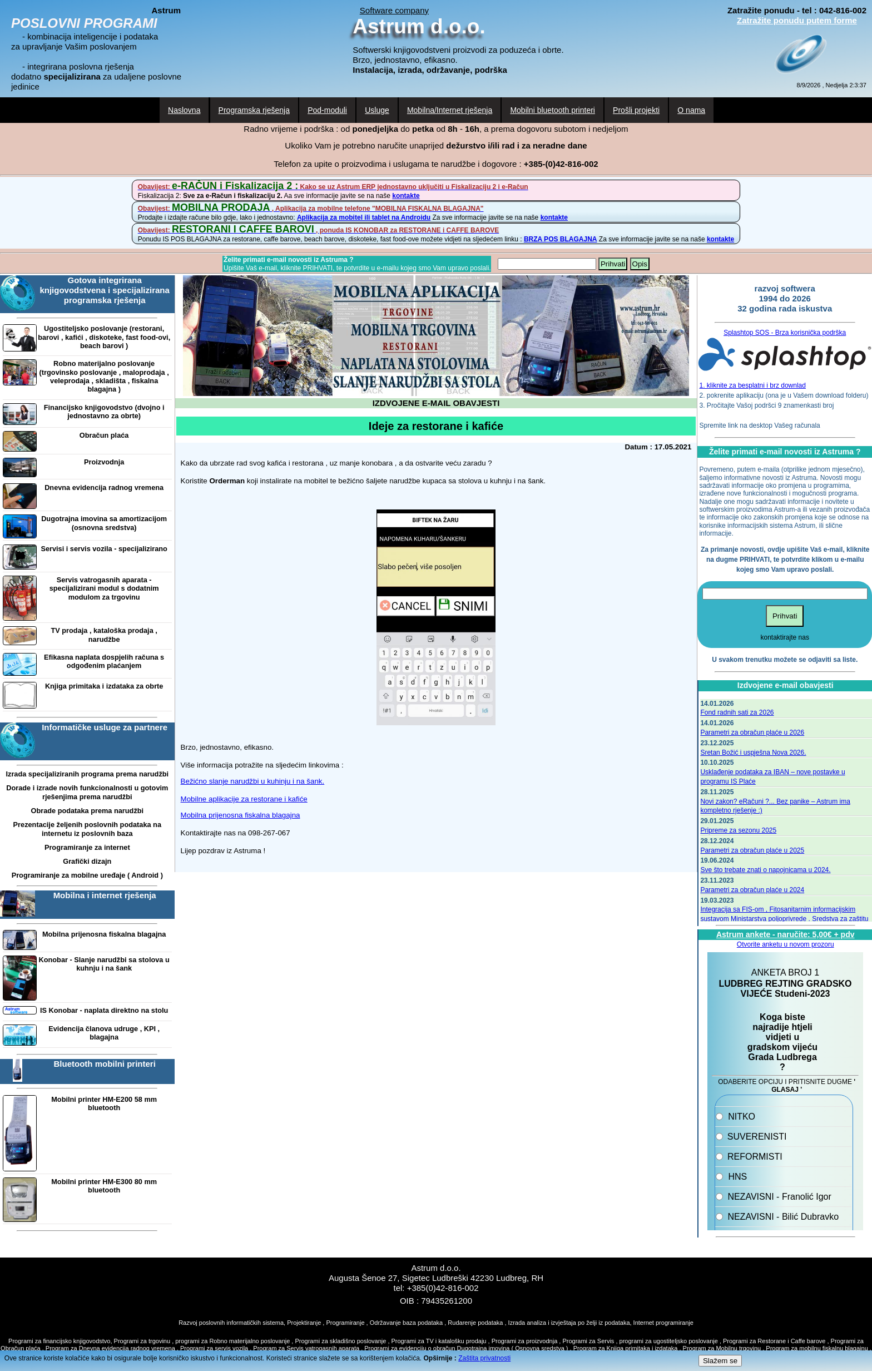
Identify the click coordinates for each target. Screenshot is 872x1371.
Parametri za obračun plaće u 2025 (752, 850)
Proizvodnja (104, 462)
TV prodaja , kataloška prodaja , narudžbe (104, 634)
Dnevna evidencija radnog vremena (104, 487)
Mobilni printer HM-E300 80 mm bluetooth (104, 1185)
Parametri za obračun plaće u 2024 (752, 890)
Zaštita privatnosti (484, 1358)
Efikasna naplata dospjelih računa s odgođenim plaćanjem (104, 661)
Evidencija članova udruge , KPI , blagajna (104, 1032)
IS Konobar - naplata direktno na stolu (104, 1010)
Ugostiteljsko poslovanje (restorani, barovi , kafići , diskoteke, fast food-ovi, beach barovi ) (104, 337)
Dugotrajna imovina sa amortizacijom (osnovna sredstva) (104, 522)
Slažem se (720, 1361)
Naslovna (184, 110)
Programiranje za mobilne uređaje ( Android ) (87, 875)
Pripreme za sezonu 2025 (738, 830)
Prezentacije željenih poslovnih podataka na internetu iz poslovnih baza (87, 828)
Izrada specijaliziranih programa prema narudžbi (87, 774)
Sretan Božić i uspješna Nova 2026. (753, 752)
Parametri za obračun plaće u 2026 (752, 732)
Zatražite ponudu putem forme (797, 20)
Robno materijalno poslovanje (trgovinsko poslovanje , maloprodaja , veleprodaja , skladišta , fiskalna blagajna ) (104, 376)
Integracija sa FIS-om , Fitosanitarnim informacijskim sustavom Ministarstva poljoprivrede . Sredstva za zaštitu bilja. (784, 918)
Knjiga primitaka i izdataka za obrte (104, 686)
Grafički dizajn (87, 861)
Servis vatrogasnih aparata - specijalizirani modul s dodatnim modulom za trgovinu (104, 588)
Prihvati (613, 264)
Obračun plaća (104, 435)
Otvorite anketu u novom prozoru (785, 944)
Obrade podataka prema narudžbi (87, 810)
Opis (639, 264)
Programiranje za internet (87, 847)
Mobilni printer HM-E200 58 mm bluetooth (104, 1103)
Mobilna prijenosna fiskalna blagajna (104, 934)
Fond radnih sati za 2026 (737, 712)
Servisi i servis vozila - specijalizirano (104, 549)
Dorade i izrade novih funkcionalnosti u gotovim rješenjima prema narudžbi (87, 792)
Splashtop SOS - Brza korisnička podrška (785, 332)
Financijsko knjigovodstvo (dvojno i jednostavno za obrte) (104, 411)
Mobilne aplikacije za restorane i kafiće (244, 799)
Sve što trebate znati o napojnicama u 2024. (765, 870)
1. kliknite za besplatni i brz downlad (753, 385)
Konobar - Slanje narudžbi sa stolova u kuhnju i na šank (104, 964)
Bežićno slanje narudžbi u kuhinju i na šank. (253, 781)
